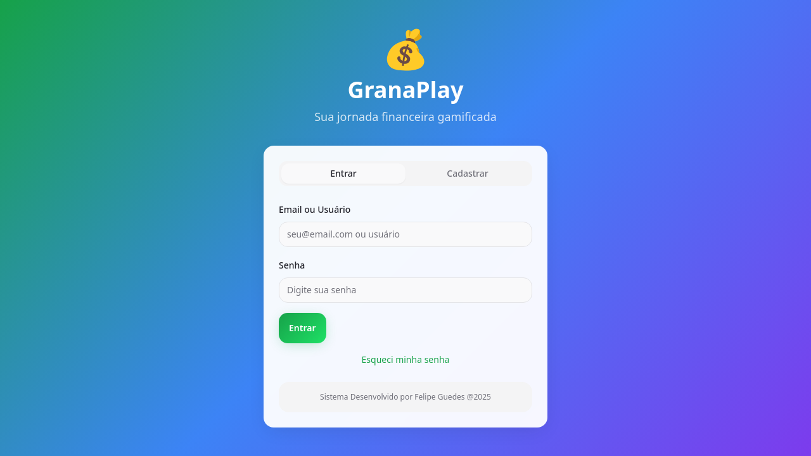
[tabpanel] (405, 306)
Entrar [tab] (343, 173)
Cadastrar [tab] (467, 173)
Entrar (302, 328)
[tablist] (405, 173)
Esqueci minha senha (406, 359)
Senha (292, 265)
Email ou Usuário (314, 209)
